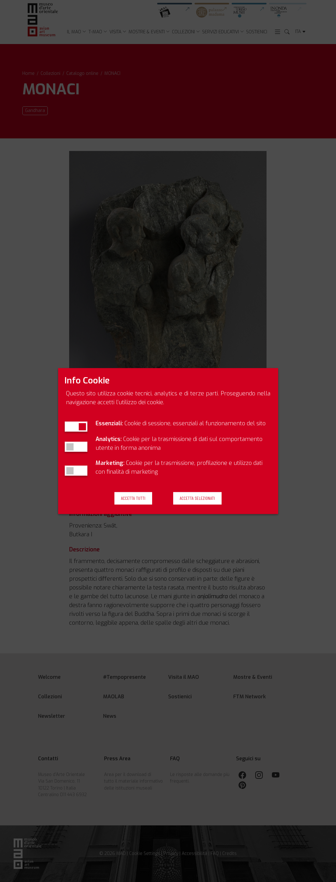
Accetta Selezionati (197, 498)
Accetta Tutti (133, 498)
